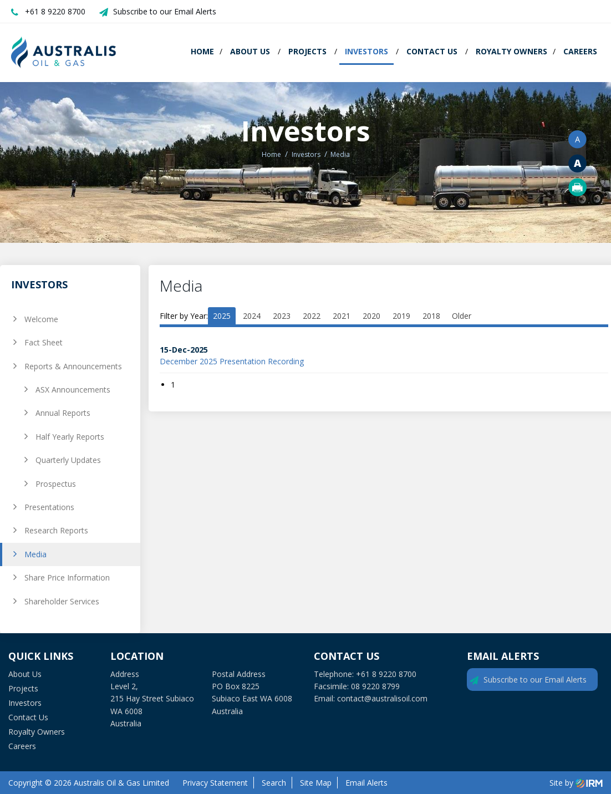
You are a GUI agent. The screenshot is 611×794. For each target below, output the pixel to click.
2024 (252, 316)
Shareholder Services (61, 601)
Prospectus (55, 484)
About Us (250, 51)
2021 (341, 316)
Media (35, 554)
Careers (580, 51)
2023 (282, 316)
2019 (401, 316)
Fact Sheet (43, 342)
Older (461, 316)
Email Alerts (366, 782)
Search (274, 782)
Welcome (41, 319)
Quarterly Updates (68, 460)
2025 (222, 316)
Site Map (316, 782)
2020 (371, 316)
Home (202, 51)
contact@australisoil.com (382, 698)
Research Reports (56, 530)
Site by (576, 782)
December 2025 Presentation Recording (232, 361)
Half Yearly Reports (69, 436)
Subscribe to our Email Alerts (164, 11)
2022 (311, 316)
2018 (431, 316)
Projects (307, 51)
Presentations (49, 507)
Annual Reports (62, 413)
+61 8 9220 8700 (55, 11)
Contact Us (431, 51)
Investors (366, 51)
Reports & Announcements (73, 366)
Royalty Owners (511, 51)
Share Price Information (67, 577)
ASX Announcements (72, 389)
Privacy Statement (215, 782)
